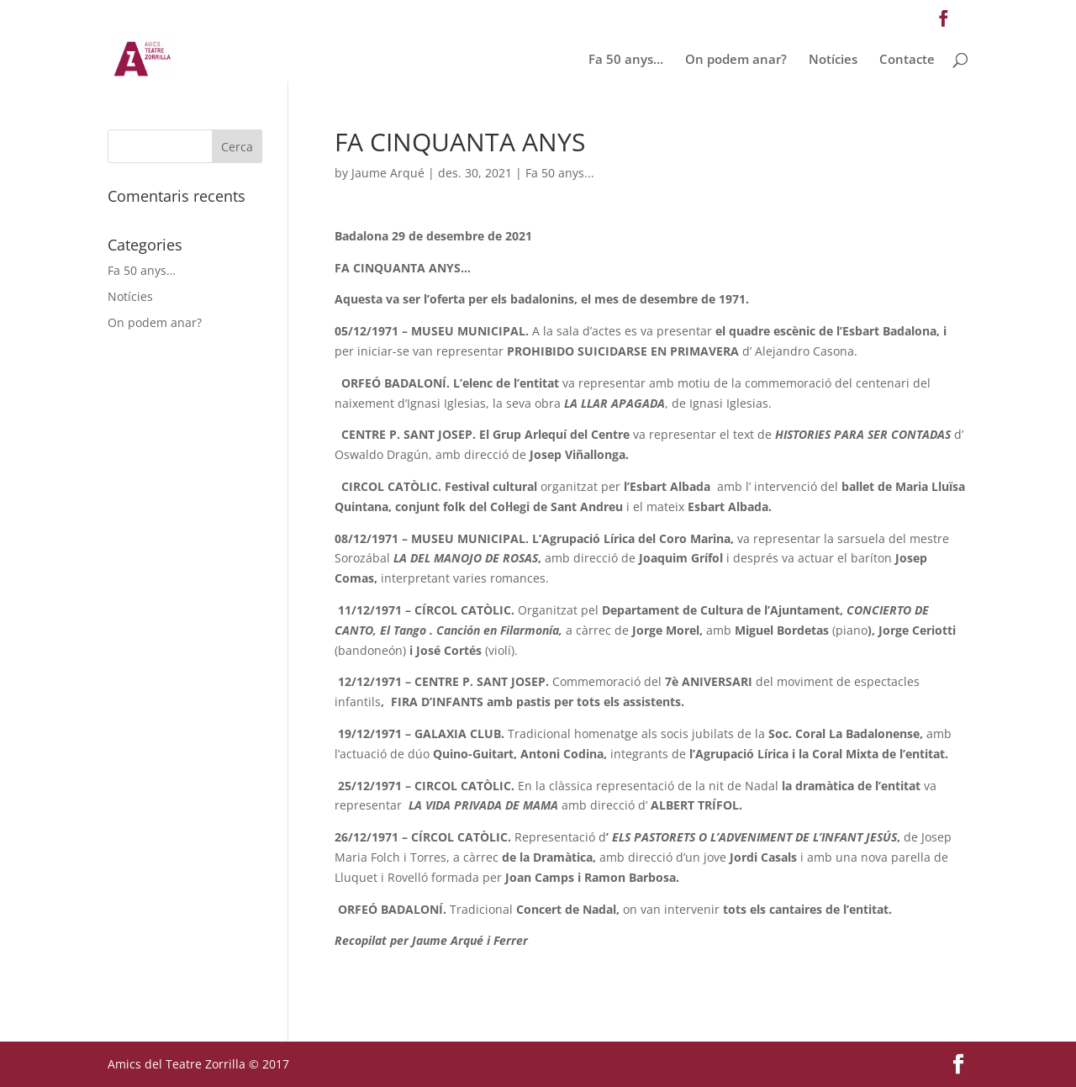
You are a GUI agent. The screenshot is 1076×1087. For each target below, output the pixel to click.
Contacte (907, 60)
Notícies (833, 60)
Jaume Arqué (388, 173)
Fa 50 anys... (559, 173)
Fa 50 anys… (625, 60)
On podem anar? (736, 60)
